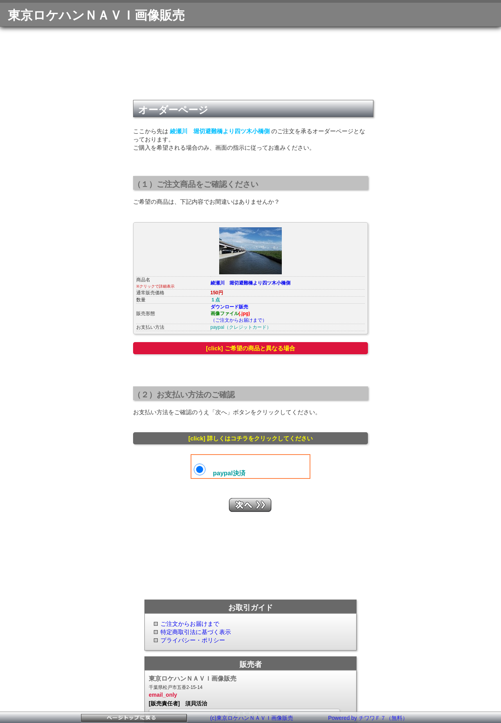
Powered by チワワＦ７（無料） (368, 718)
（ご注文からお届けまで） (239, 320)
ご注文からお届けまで (189, 623)
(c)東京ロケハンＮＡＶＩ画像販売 (251, 718)
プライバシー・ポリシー (192, 640)
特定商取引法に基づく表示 (195, 632)
